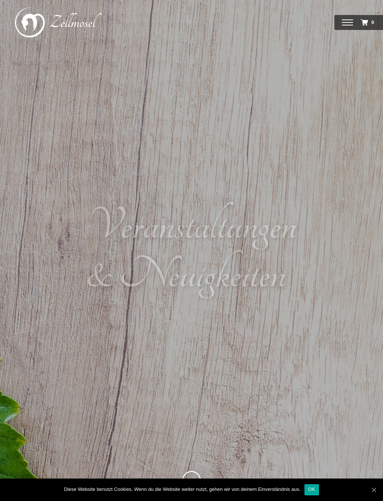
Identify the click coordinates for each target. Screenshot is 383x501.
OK (311, 489)
